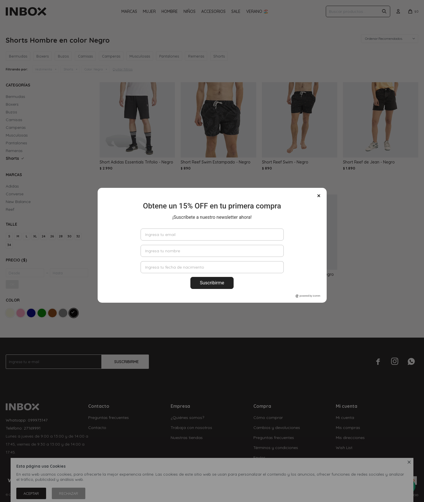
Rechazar (68, 493)
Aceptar (31, 493)
